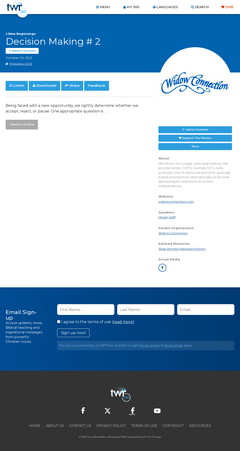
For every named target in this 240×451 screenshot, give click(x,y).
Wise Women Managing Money (182, 248)
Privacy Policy (149, 345)
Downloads (46, 85)
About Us (55, 426)
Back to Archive (22, 123)
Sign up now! (73, 333)
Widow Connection (173, 233)
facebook (162, 268)
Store (195, 146)
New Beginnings (22, 34)
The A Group (154, 437)
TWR (122, 437)
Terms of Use (173, 345)
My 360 (133, 7)
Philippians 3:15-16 (20, 63)
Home (34, 426)
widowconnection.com (176, 201)
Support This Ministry (196, 138)
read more (123, 322)
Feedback (96, 85)
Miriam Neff (167, 217)
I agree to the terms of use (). (96, 322)
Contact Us (80, 426)
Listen (18, 85)
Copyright (173, 426)
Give (229, 7)
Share (74, 85)
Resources (200, 426)
